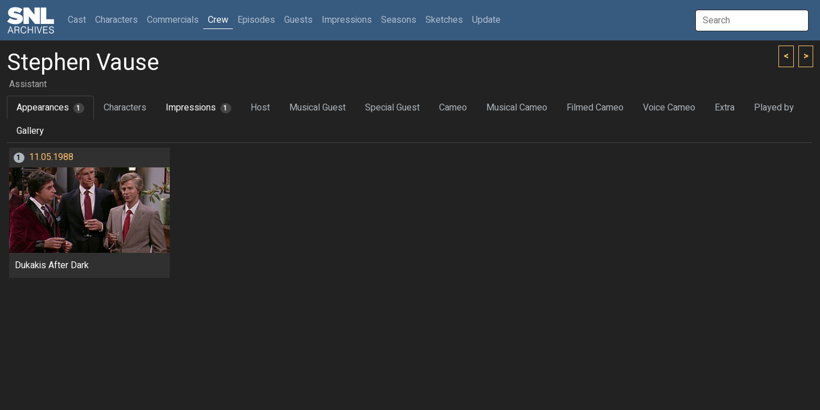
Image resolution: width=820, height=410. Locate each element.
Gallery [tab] (30, 131)
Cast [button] (79, 20)
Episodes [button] (256, 20)
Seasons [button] (398, 20)
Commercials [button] (173, 20)
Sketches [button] (444, 20)
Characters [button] (116, 20)
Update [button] (486, 20)
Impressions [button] (347, 20)
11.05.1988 (51, 157)
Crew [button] (218, 20)
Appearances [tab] (50, 107)
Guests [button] (298, 20)
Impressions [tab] (198, 107)
